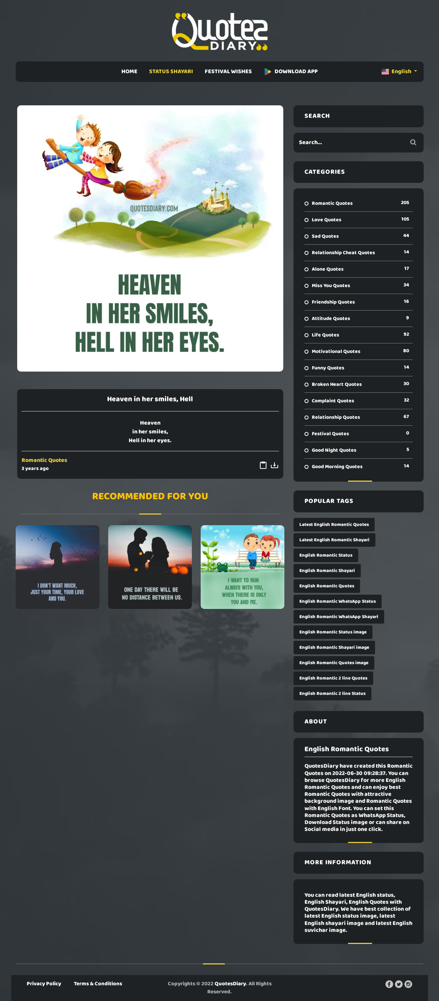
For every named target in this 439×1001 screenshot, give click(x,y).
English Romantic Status (325, 555)
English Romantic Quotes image (333, 663)
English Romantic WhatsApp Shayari (338, 617)
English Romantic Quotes (326, 586)
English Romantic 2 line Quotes (333, 678)
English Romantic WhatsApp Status (337, 601)
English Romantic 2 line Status (332, 693)
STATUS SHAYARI (171, 71)
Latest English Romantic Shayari (334, 540)
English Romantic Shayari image (334, 647)
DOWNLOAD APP (291, 71)
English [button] (397, 71)
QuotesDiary (230, 983)
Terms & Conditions (98, 983)
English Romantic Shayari (327, 571)
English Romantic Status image (333, 632)
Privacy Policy (44, 983)
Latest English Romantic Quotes (334, 524)
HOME (129, 71)
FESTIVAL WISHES (228, 71)
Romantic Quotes (44, 460)
